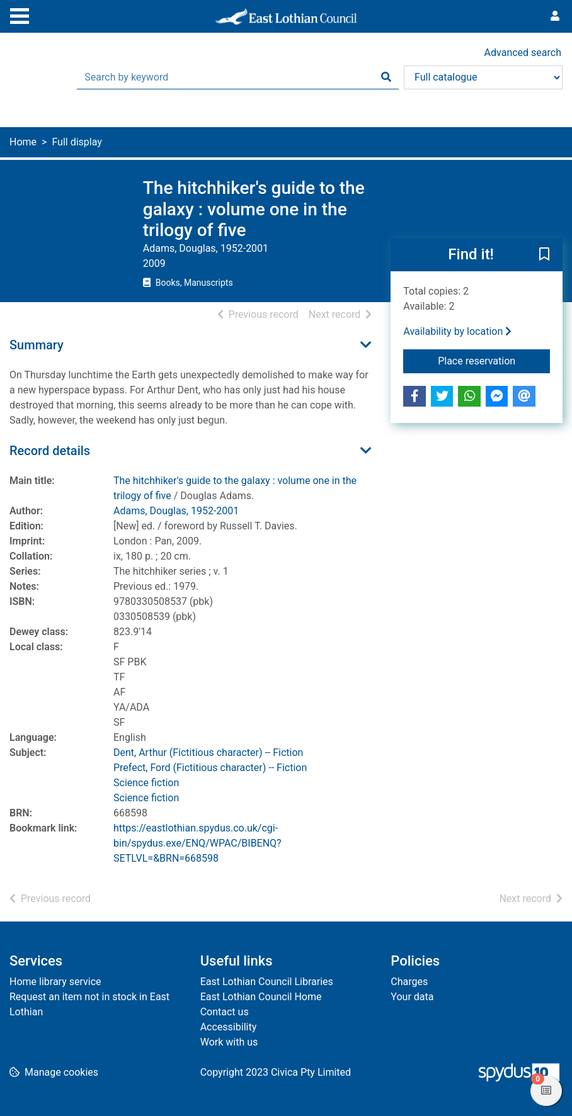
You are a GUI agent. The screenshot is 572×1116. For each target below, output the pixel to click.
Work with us (229, 1042)
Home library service (55, 982)
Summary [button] (36, 344)
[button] (544, 255)
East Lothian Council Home (261, 997)
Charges (409, 982)
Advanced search (522, 53)
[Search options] (483, 77)
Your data (412, 997)
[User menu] (555, 16)
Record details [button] (49, 450)
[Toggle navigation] (19, 14)
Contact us (224, 1012)
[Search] (386, 77)
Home (23, 142)
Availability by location (457, 331)
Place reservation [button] (494, 360)
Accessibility (228, 1027)
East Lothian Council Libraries (266, 982)
